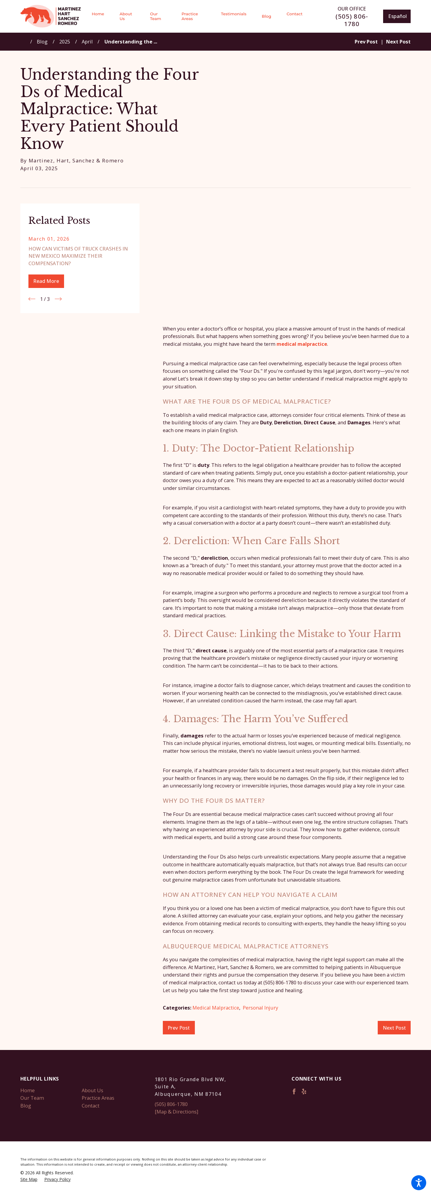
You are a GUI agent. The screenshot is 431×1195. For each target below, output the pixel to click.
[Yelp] (304, 1091)
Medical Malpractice (215, 1007)
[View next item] (58, 298)
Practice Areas (98, 1097)
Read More (46, 280)
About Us (92, 1090)
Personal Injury (260, 1007)
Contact (90, 1105)
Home (27, 1090)
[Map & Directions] (176, 1111)
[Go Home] (25, 41)
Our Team (32, 1097)
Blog (42, 41)
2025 (64, 41)
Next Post (394, 1027)
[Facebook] (294, 1091)
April (87, 41)
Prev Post (179, 1027)
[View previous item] (31, 298)
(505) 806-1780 (352, 20)
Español (397, 16)
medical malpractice (302, 343)
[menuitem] (102, 16)
